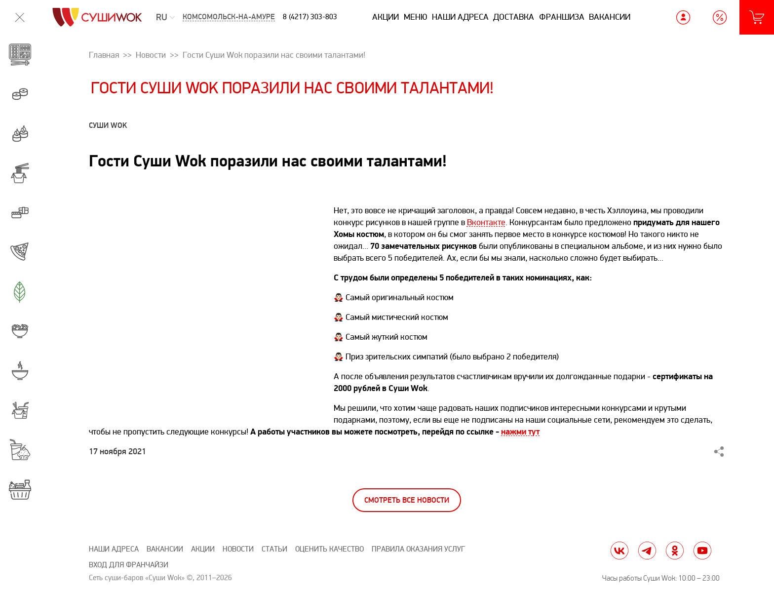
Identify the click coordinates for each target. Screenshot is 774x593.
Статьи (274, 549)
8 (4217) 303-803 (310, 17)
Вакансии (609, 17)
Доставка (513, 17)
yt (702, 550)
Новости (238, 549)
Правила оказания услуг (418, 549)
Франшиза (561, 17)
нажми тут (520, 431)
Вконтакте (486, 222)
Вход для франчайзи (128, 565)
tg (647, 550)
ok (675, 550)
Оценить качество (329, 549)
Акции (385, 17)
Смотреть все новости (406, 500)
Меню (415, 17)
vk (619, 550)
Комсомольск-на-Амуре (229, 17)
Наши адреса (460, 17)
